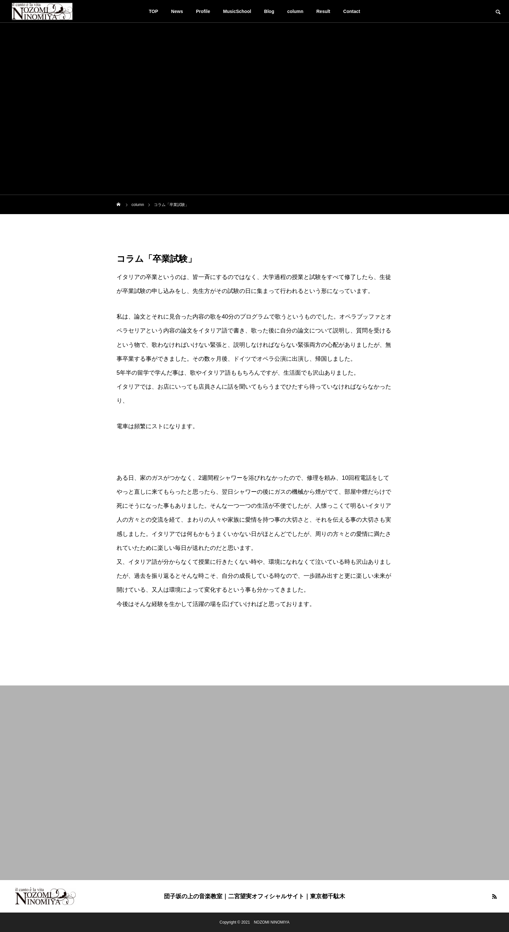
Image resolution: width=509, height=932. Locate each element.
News (177, 11)
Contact (351, 11)
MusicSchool (237, 11)
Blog (269, 11)
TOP (153, 11)
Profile (203, 11)
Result (323, 11)
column (295, 11)
